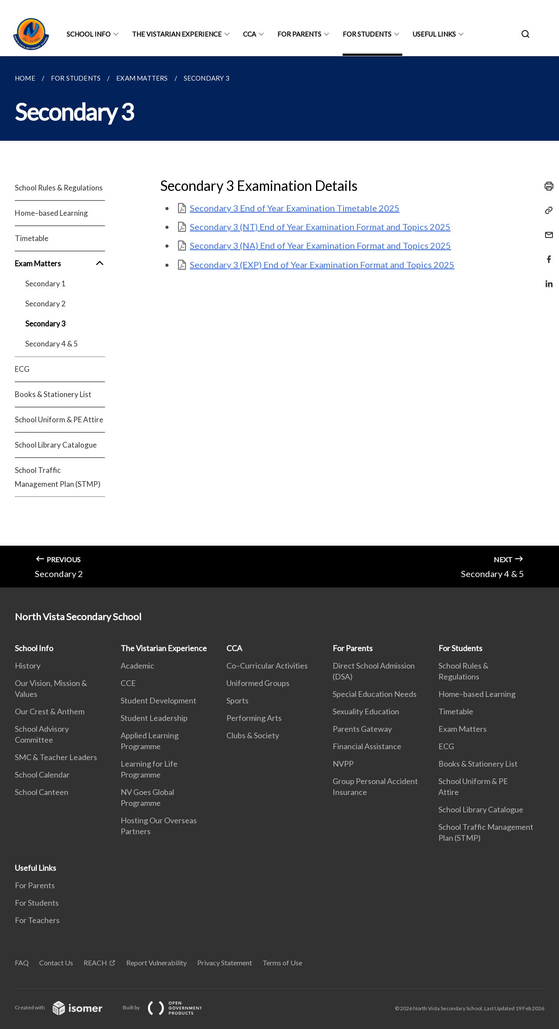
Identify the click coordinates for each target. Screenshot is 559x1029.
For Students (367, 34)
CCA (249, 34)
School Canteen (41, 792)
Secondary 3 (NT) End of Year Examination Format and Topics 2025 (320, 226)
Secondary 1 (45, 283)
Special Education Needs (375, 694)
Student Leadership (154, 718)
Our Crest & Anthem (49, 711)
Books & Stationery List (53, 394)
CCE (128, 683)
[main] (279, 322)
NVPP (343, 763)
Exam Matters (60, 264)
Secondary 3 (45, 323)
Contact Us (56, 962)
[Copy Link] (546, 210)
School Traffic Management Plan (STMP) (58, 477)
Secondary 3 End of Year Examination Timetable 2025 (295, 208)
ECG (22, 369)
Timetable (31, 238)
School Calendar (42, 774)
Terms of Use (282, 962)
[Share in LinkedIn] (546, 278)
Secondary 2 (45, 303)
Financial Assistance (367, 746)
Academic (137, 665)
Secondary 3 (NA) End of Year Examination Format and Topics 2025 (320, 245)
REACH (95, 962)
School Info (89, 34)
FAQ (22, 962)
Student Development (158, 700)
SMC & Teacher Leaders (56, 757)
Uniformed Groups (258, 683)
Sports (237, 700)
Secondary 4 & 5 (51, 343)
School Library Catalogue (56, 444)
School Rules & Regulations (59, 187)
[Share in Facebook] (546, 254)
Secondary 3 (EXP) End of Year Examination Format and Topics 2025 (322, 264)
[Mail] (546, 229)
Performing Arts (254, 718)
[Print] (546, 186)
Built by (169, 1007)
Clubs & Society (252, 735)
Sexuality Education (366, 711)
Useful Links (434, 34)
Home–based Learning (51, 212)
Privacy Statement (224, 962)
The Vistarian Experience (177, 34)
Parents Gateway (362, 729)
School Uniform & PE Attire (59, 419)
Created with (65, 1007)
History (27, 665)
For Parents (299, 34)
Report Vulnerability (156, 962)
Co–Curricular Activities (267, 665)
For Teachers (37, 920)
